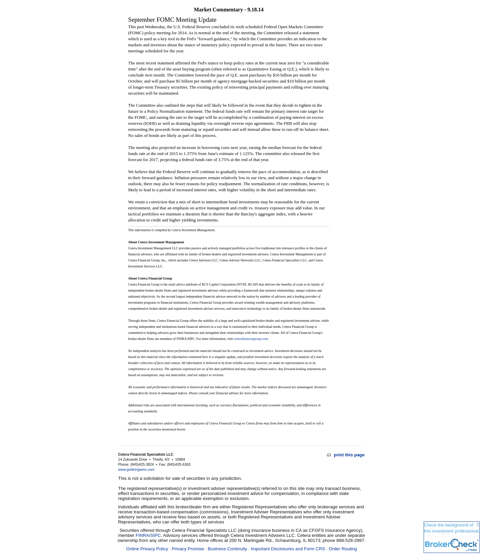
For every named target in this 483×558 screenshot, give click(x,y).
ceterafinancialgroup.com (251, 339)
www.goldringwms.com (136, 469)
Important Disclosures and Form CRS (288, 548)
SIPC (155, 535)
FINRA (142, 535)
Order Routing (343, 548)
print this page (346, 454)
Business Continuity (227, 548)
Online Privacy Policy (147, 548)
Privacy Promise (188, 548)
